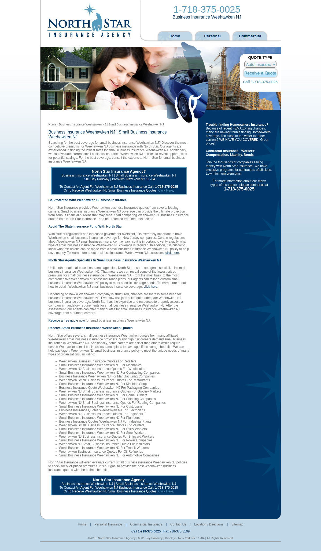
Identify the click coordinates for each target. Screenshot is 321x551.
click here (172, 253)
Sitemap (237, 524)
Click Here (165, 190)
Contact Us (178, 524)
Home (52, 124)
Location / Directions (208, 524)
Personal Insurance (108, 524)
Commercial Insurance (146, 524)
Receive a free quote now (67, 320)
